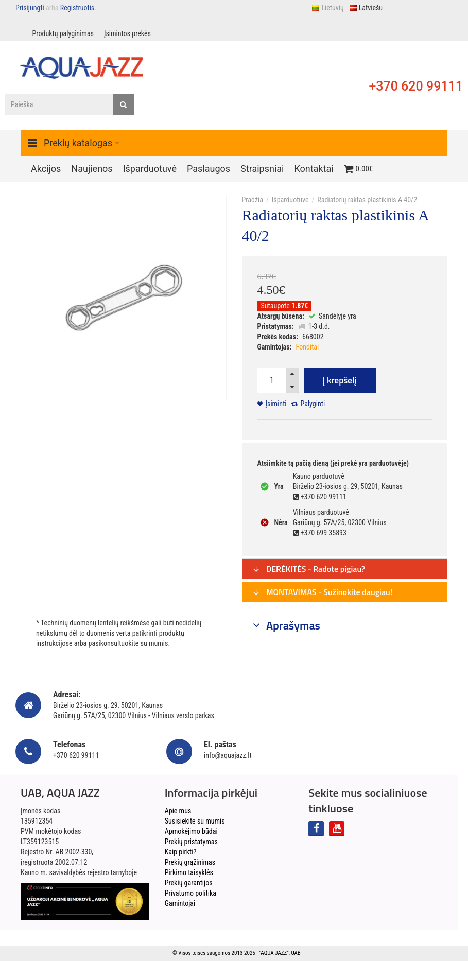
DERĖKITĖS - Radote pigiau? (309, 569)
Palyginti (313, 403)
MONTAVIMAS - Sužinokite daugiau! (322, 592)
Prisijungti (29, 8)
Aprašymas (292, 625)
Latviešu (366, 8)
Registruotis (77, 8)
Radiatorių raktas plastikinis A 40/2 (367, 200)
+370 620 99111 (416, 86)
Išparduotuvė (290, 200)
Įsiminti (276, 403)
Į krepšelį (340, 380)
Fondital (307, 347)
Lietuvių (327, 8)
